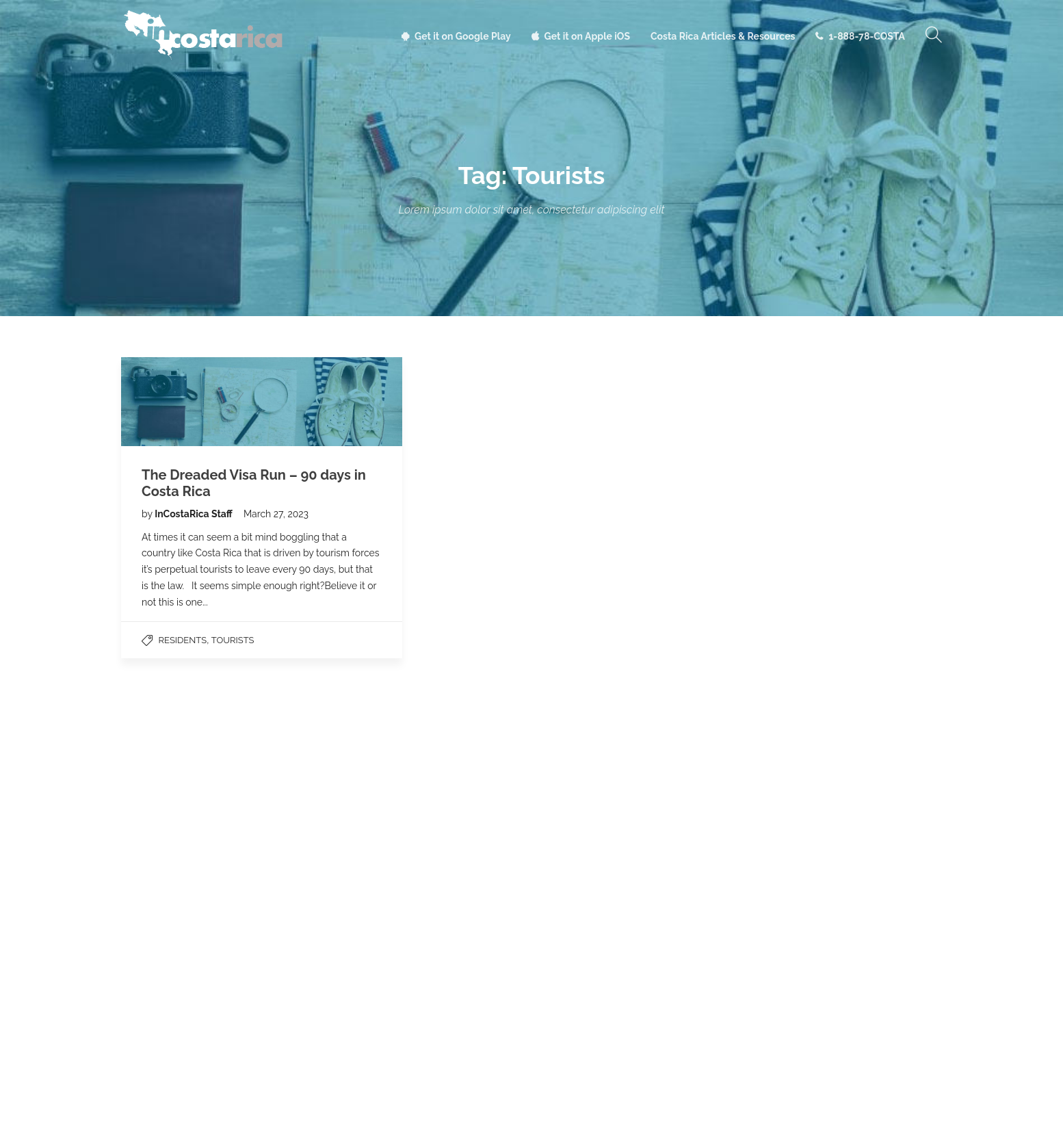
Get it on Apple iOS (587, 36)
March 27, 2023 (276, 513)
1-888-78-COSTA (866, 36)
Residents (183, 640)
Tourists (232, 640)
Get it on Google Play (463, 36)
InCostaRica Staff (195, 513)
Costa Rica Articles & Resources (723, 36)
